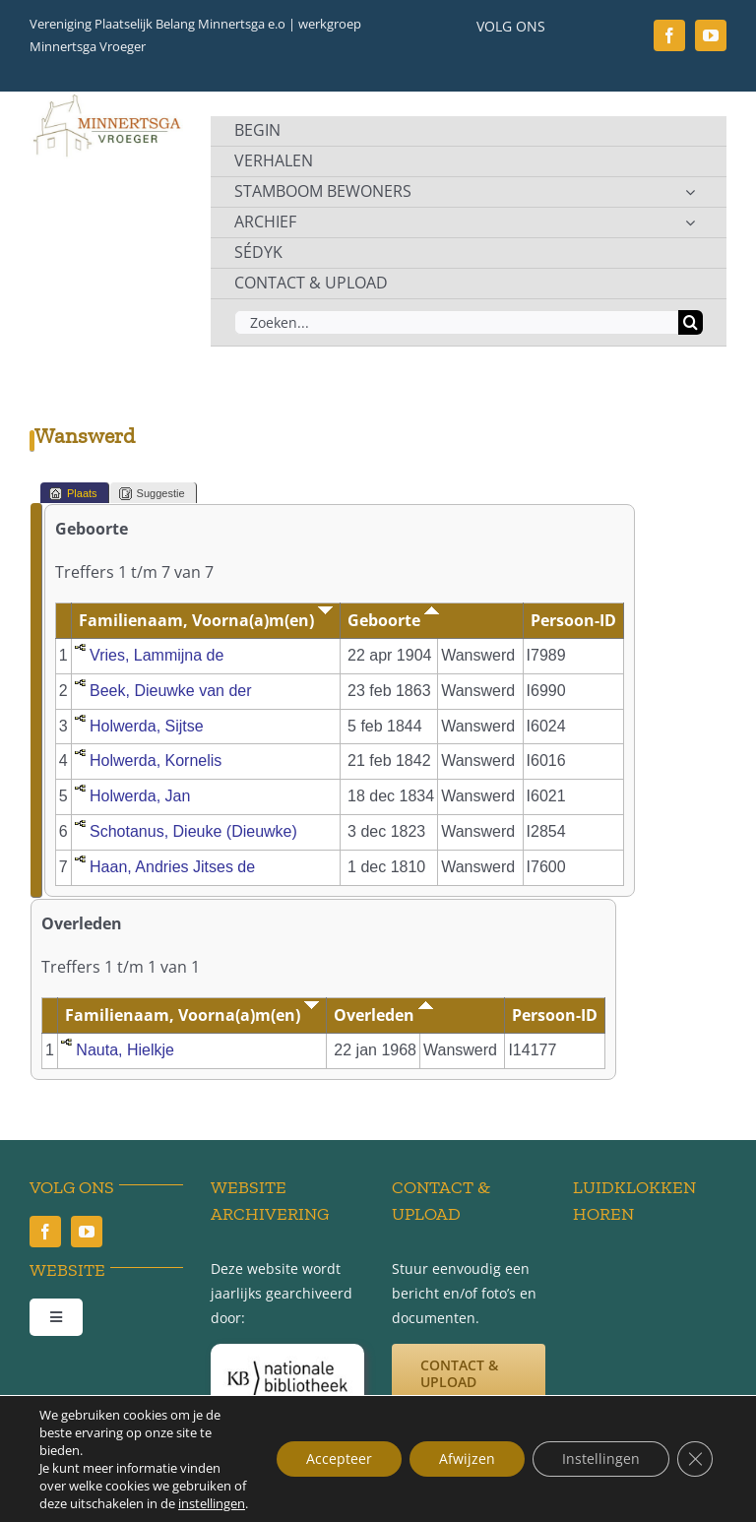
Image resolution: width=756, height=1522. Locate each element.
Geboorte (393, 620)
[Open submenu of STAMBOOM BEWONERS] (690, 192)
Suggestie (152, 493)
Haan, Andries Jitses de (172, 866)
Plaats (73, 493)
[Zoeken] (690, 322)
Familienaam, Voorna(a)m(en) (206, 620)
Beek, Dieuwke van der (171, 690)
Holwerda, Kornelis (155, 760)
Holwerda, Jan (140, 796)
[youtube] (710, 35)
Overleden (383, 1015)
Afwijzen (467, 1458)
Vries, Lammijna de (156, 655)
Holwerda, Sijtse (147, 726)
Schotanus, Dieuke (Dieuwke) (193, 831)
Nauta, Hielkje (125, 1050)
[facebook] (669, 35)
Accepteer (339, 1458)
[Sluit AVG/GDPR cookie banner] (695, 1459)
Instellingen (601, 1458)
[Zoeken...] (456, 322)
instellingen (211, 1503)
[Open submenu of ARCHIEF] (690, 222)
